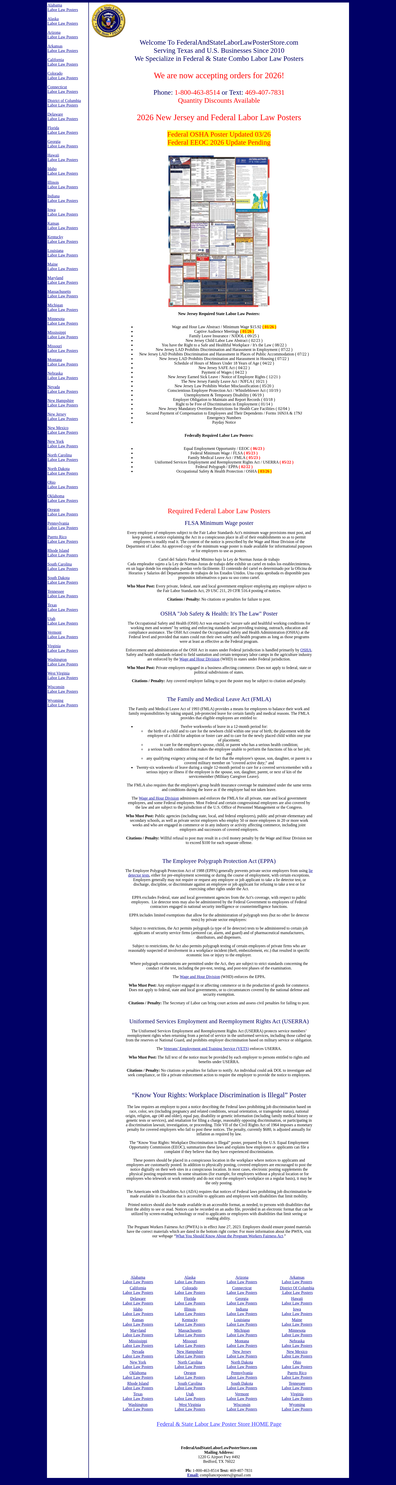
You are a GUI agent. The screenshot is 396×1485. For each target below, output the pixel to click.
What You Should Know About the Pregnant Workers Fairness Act (229, 1236)
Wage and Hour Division (199, 659)
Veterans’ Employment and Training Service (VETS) (206, 1048)
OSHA (305, 650)
